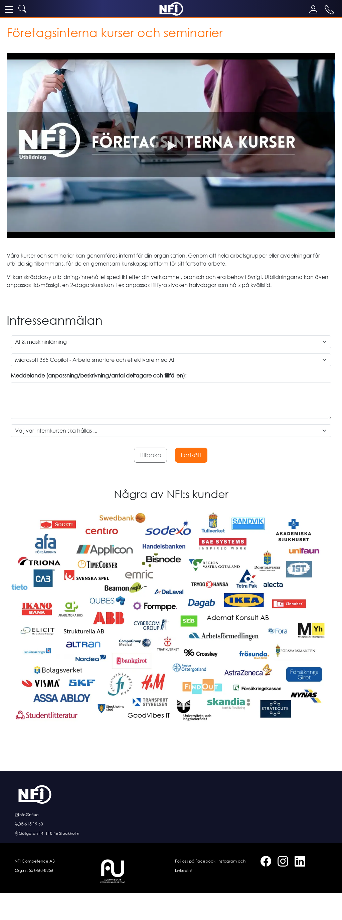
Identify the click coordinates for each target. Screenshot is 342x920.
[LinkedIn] (297, 862)
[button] (171, 145)
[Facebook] (263, 862)
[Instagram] (280, 862)
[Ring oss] (171, 824)
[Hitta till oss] (171, 833)
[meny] (9, 9)
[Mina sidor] (315, 9)
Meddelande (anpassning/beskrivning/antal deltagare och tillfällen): (98, 375)
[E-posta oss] (171, 814)
